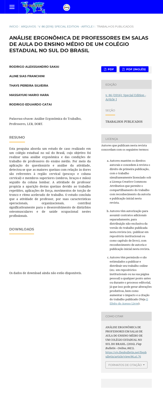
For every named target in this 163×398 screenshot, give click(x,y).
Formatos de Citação (125, 365)
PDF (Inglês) (135, 69)
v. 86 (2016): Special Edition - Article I (66, 26)
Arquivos (28, 26)
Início (13, 26)
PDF (110, 69)
